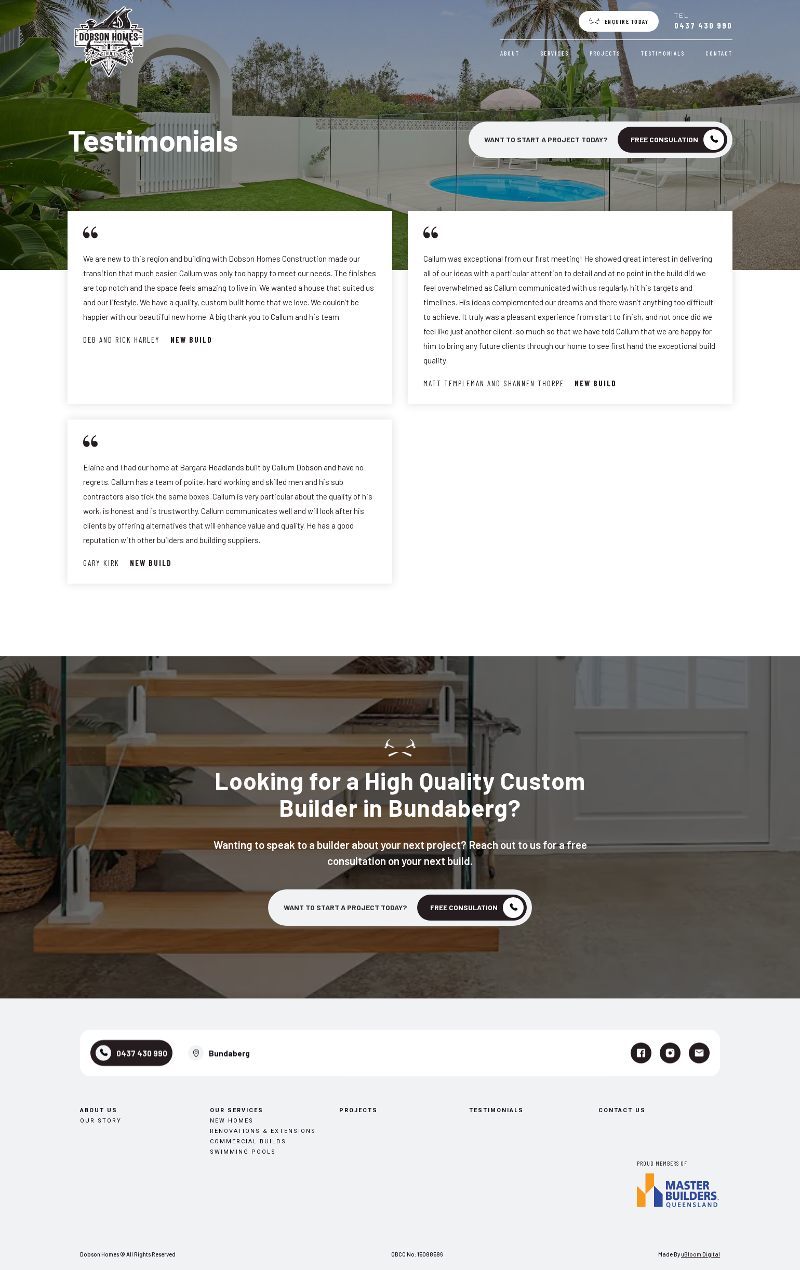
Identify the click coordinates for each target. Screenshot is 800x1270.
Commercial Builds (248, 1099)
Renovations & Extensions (263, 1089)
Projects (606, 53)
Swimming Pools (243, 1109)
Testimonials (664, 53)
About (511, 53)
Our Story (101, 1078)
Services (555, 53)
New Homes (232, 1078)
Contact (720, 53)
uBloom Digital (700, 1254)
